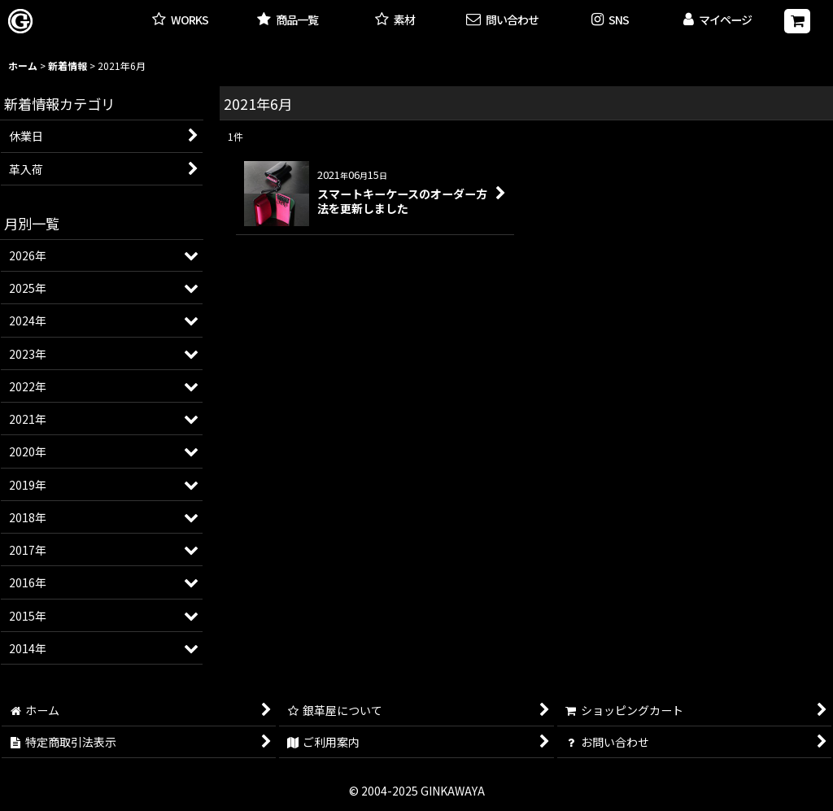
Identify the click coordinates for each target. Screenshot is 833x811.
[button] (610, 20)
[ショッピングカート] (797, 21)
